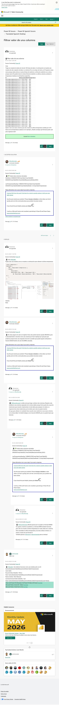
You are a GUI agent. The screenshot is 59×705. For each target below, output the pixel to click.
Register (36, 19)
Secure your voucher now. (46, 25)
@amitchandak (35, 535)
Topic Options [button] (49, 44)
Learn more (4, 7)
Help (46, 19)
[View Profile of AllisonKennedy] (13, 161)
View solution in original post (12, 216)
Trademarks (3, 697)
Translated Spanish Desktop (16, 34)
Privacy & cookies (5, 692)
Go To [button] (51, 19)
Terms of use (4, 694)
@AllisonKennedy (15, 404)
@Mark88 (13, 259)
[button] (41, 44)
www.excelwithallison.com (13, 213)
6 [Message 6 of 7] (20, 540)
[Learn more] (10, 638)
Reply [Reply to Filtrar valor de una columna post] (50, 146)
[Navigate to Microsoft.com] (5, 12)
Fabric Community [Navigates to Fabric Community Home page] (17, 12)
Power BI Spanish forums (26, 31)
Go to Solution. (31, 136)
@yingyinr (27, 535)
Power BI (18, 63)
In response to (10, 164)
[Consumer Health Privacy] (20, 700)
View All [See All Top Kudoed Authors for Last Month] (7, 658)
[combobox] (38, 22)
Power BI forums (10, 31)
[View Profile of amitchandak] (15, 554)
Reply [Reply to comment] (50, 225)
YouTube (40, 583)
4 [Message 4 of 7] (13, 420)
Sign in (41, 19)
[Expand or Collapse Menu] (2, 15)
